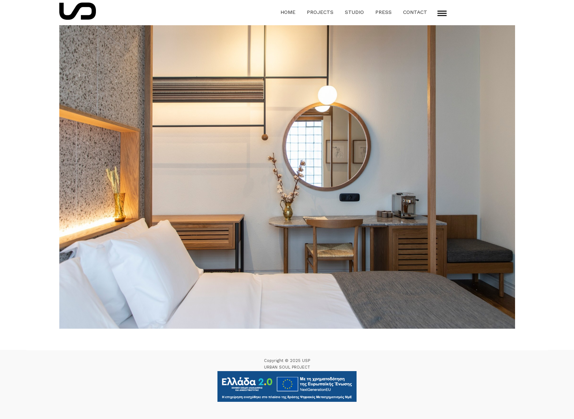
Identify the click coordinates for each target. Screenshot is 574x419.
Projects (320, 12)
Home (287, 12)
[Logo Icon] (77, 11)
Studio (354, 12)
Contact (415, 12)
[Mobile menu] (442, 13)
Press (383, 12)
